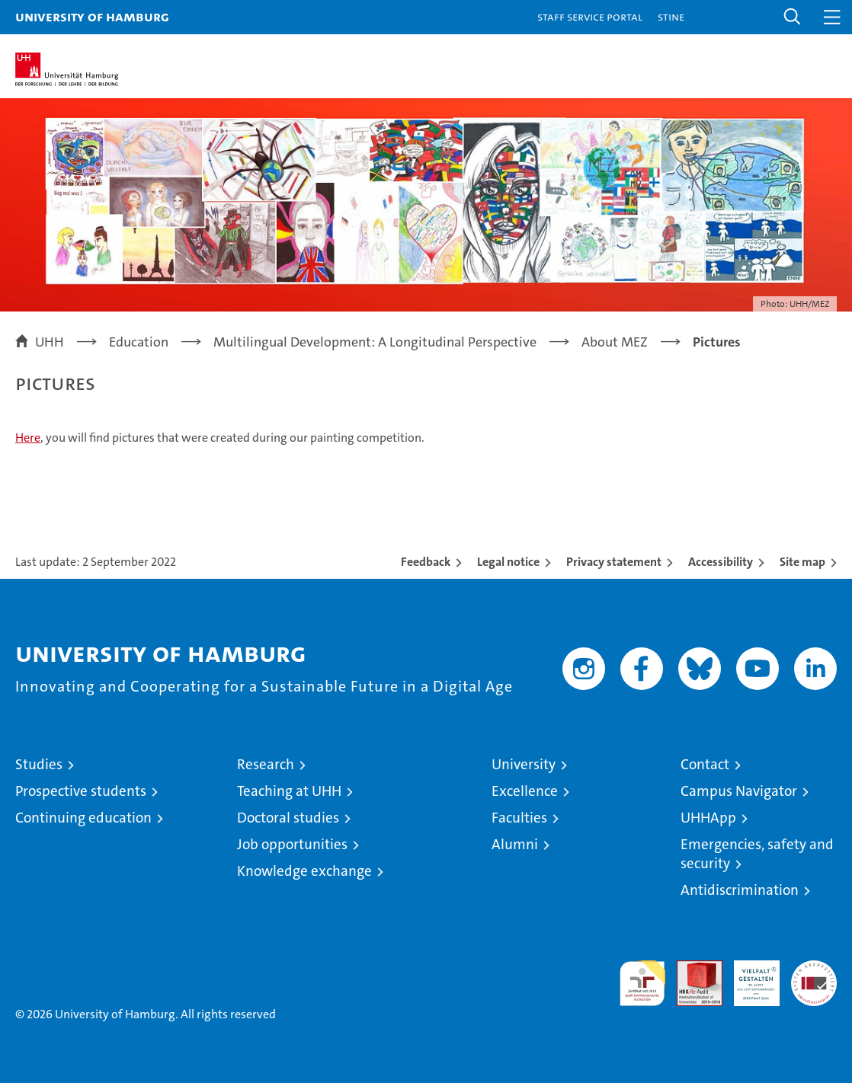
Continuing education (83, 817)
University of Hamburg (92, 16)
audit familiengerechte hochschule (642, 983)
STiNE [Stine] (671, 16)
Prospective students (80, 790)
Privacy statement (613, 562)
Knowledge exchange (304, 870)
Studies (38, 764)
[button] (793, 17)
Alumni (515, 844)
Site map (802, 562)
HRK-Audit (748, 976)
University (524, 764)
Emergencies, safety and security (757, 854)
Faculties (519, 817)
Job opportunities (292, 844)
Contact (705, 764)
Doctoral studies (288, 817)
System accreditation (814, 976)
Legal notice (508, 562)
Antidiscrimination (740, 889)
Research (265, 764)
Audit (691, 968)
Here (27, 438)
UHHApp (708, 817)
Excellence (525, 790)
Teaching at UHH (289, 790)
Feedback (425, 562)
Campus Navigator (739, 790)
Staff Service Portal (589, 16)
